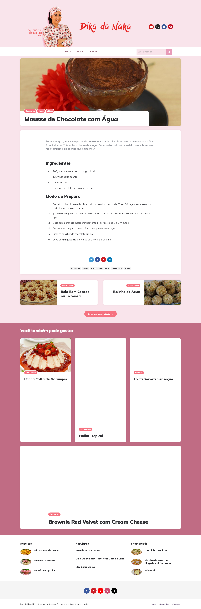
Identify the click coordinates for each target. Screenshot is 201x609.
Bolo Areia (150, 570)
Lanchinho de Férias (155, 550)
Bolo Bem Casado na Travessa (75, 294)
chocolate (75, 268)
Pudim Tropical (91, 436)
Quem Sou (80, 51)
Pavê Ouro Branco (44, 560)
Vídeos (50, 111)
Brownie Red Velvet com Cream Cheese (98, 521)
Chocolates (30, 111)
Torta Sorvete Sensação (153, 379)
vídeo (127, 268)
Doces (41, 111)
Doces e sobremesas (100, 268)
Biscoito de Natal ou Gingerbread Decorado (157, 562)
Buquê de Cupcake (44, 570)
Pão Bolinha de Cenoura (47, 550)
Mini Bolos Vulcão (86, 566)
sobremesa (117, 268)
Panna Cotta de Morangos (45, 379)
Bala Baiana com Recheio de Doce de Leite (100, 558)
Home (68, 51)
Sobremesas (31, 372)
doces (85, 268)
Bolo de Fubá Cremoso (88, 550)
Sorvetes (139, 372)
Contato (93, 51)
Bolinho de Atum (126, 292)
